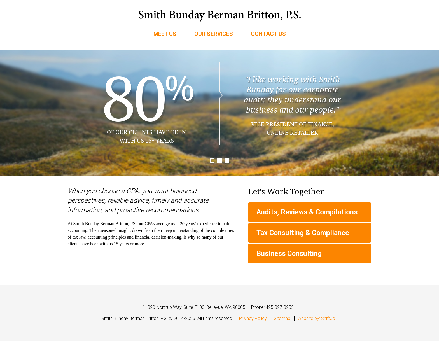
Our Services (213, 34)
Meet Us (164, 34)
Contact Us (268, 34)
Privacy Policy (253, 318)
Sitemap (282, 318)
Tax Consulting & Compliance (302, 233)
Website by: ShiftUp (316, 318)
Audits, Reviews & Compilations (307, 212)
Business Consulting (289, 253)
